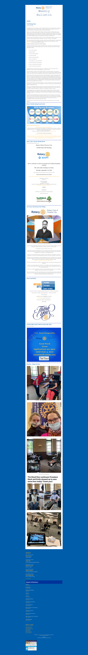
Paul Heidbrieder (30, 575)
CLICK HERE (40, 298)
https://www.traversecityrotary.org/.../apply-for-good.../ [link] (44, 260)
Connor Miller (28, 596)
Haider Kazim (28, 608)
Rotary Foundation (29, 631)
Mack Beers (27, 591)
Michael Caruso (29, 565)
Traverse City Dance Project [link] (48, 137)
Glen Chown (29, 556)
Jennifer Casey (28, 602)
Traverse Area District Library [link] (39, 137)
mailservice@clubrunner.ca (40, 634)
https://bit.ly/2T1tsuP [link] (52, 131)
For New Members (29, 632)
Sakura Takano (29, 570)
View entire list (28, 578)
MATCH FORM (29, 42)
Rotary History (28, 630)
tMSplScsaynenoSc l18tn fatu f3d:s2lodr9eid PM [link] (43, 127)
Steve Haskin (28, 611)
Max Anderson (28, 617)
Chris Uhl (28, 560)
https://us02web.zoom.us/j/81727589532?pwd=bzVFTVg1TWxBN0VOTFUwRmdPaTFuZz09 (44, 176)
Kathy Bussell (28, 620)
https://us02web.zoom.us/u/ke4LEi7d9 (44, 185)
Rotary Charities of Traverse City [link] (33, 125)
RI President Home (29, 627)
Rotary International (29, 626)
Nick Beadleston (28, 605)
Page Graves (28, 614)
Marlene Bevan (28, 588)
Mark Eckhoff (28, 585)
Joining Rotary (28, 629)
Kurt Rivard (27, 599)
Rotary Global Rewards (29, 628)
